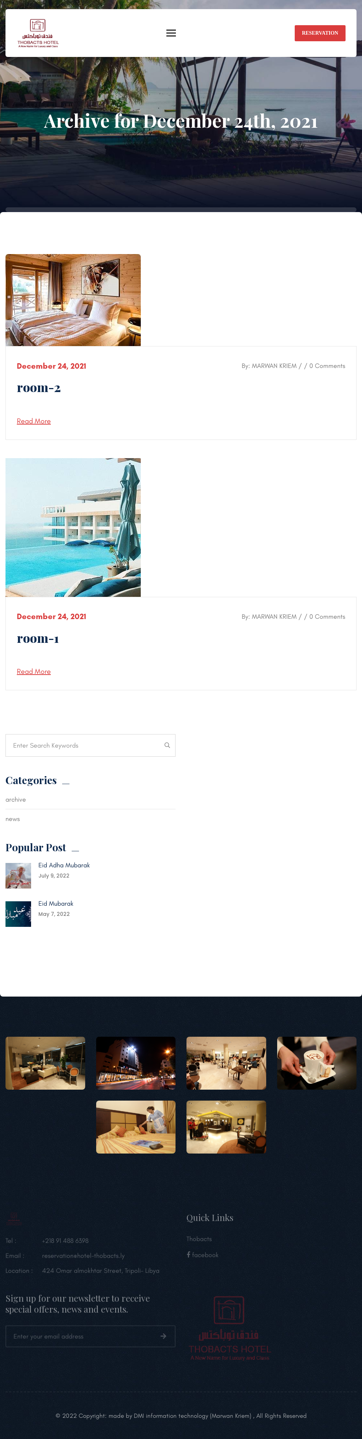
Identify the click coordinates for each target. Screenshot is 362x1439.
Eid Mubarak (55, 903)
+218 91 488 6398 (65, 1244)
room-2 (39, 387)
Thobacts (199, 1242)
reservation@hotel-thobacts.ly (83, 1259)
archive (15, 799)
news (12, 819)
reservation (320, 33)
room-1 (38, 637)
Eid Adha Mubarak (64, 865)
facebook (202, 1258)
